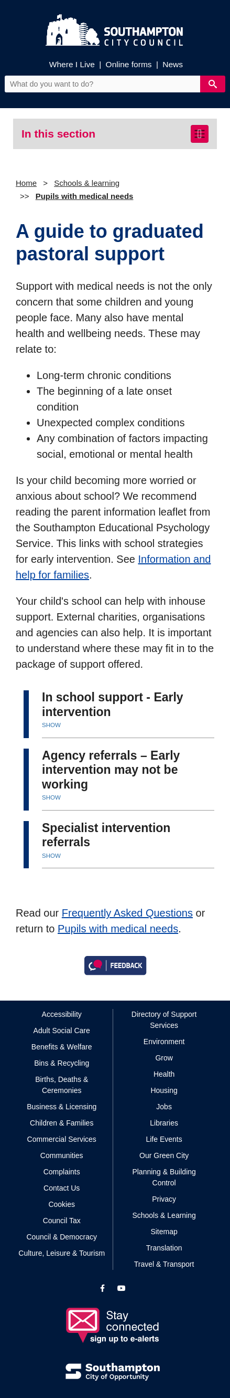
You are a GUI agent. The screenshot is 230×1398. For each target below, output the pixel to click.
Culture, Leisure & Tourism (61, 1253)
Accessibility (62, 1014)
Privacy (164, 1199)
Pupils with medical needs (85, 196)
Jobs (164, 1106)
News (172, 64)
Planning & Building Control (163, 1177)
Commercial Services (61, 1139)
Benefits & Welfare (61, 1047)
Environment (164, 1041)
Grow (163, 1058)
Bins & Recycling (61, 1063)
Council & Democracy (61, 1237)
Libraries (164, 1123)
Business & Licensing (61, 1106)
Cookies (61, 1204)
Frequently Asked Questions (127, 913)
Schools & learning (86, 182)
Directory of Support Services (164, 1019)
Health (164, 1074)
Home (26, 182)
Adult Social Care (62, 1030)
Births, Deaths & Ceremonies (61, 1085)
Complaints (61, 1172)
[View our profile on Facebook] (102, 1288)
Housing (163, 1090)
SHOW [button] (51, 725)
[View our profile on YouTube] (121, 1288)
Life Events (164, 1139)
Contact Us (61, 1188)
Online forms (129, 64)
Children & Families (61, 1123)
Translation (164, 1248)
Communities (61, 1155)
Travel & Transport (164, 1264)
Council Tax (62, 1220)
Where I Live (72, 64)
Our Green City (164, 1155)
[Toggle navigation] (200, 134)
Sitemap (163, 1231)
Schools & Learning (163, 1215)
